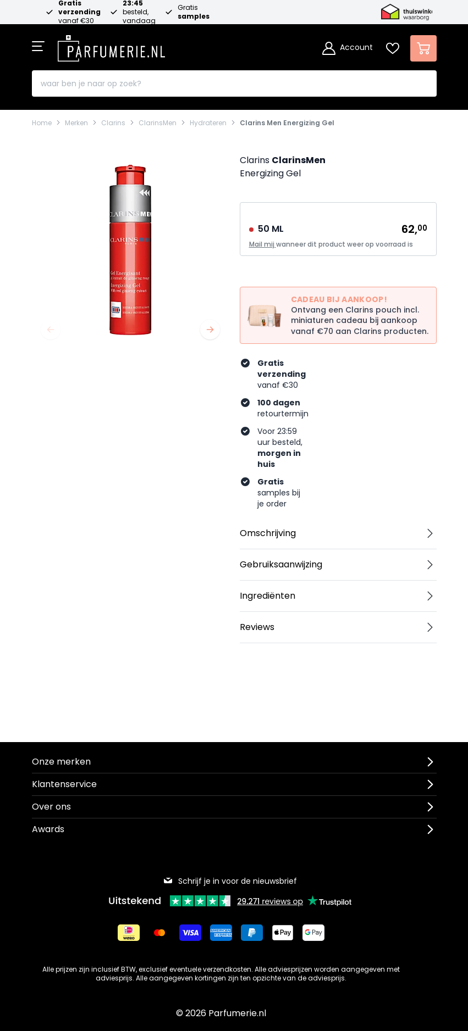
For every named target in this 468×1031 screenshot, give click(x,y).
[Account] (347, 48)
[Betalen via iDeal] (129, 932)
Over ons (51, 806)
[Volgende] (210, 329)
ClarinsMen (158, 123)
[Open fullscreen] (130, 250)
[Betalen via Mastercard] (159, 932)
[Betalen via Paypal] (252, 932)
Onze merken (61, 761)
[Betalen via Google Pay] (313, 932)
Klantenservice (64, 784)
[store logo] (112, 45)
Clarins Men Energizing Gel (287, 123)
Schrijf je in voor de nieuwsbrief (230, 881)
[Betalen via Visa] (190, 932)
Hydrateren (208, 123)
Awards (48, 829)
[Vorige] (50, 329)
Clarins (113, 123)
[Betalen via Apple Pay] (283, 932)
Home (42, 123)
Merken (76, 123)
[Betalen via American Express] (221, 932)
